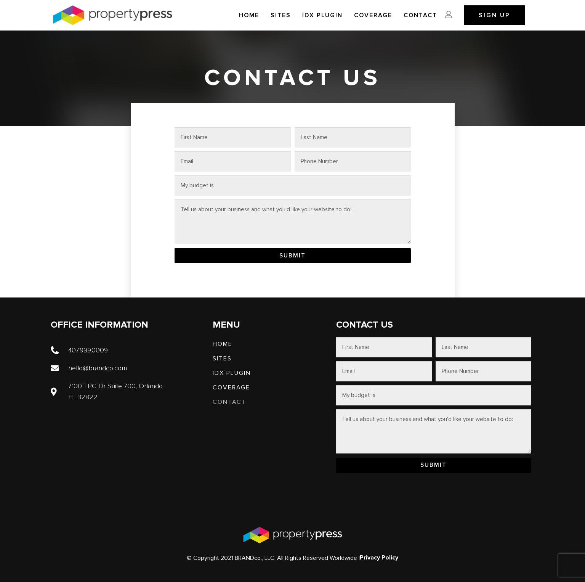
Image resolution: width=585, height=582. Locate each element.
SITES (281, 15)
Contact (420, 15)
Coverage (373, 15)
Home (249, 15)
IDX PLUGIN (322, 15)
